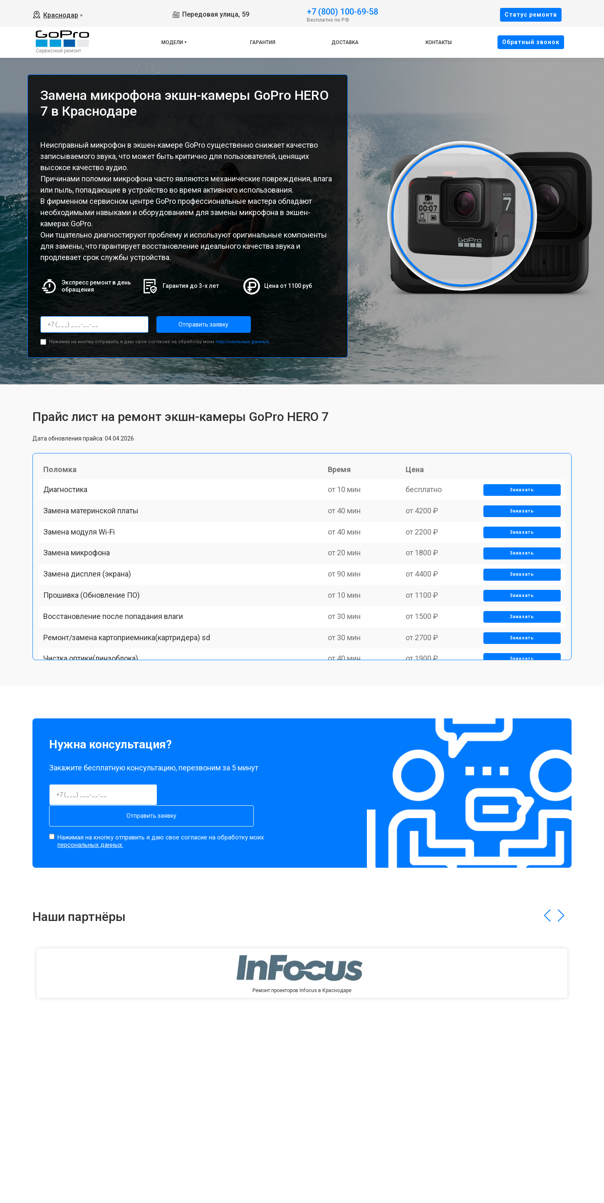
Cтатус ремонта (531, 14)
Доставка (345, 42)
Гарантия (262, 42)
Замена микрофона (80, 585)
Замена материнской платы (94, 527)
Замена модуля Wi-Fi (83, 556)
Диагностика (69, 498)
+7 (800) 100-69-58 (342, 11)
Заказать (519, 498)
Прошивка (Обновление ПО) (95, 643)
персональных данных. (242, 339)
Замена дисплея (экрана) (91, 613)
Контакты (439, 42)
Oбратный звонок (530, 42)
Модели (172, 42)
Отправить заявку (190, 324)
